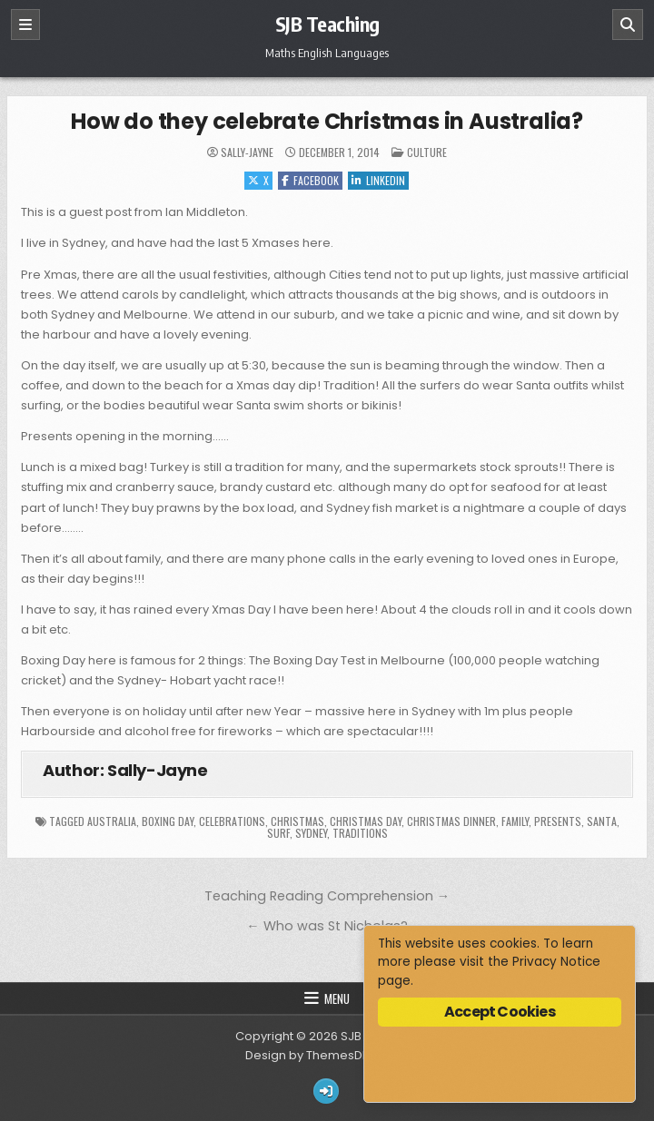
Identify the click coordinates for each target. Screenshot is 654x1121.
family (515, 821)
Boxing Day (167, 821)
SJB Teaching (327, 23)
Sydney (311, 833)
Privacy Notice (556, 961)
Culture (427, 152)
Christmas (297, 821)
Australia (111, 821)
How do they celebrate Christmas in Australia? (327, 121)
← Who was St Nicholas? (326, 926)
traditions (360, 833)
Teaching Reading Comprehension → (327, 896)
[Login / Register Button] (326, 1091)
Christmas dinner (451, 821)
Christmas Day (365, 821)
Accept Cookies (499, 1011)
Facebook (310, 180)
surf (278, 833)
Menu (337, 998)
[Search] (627, 24)
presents (557, 821)
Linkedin (378, 180)
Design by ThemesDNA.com (327, 1055)
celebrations (232, 821)
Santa (602, 821)
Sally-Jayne (247, 152)
